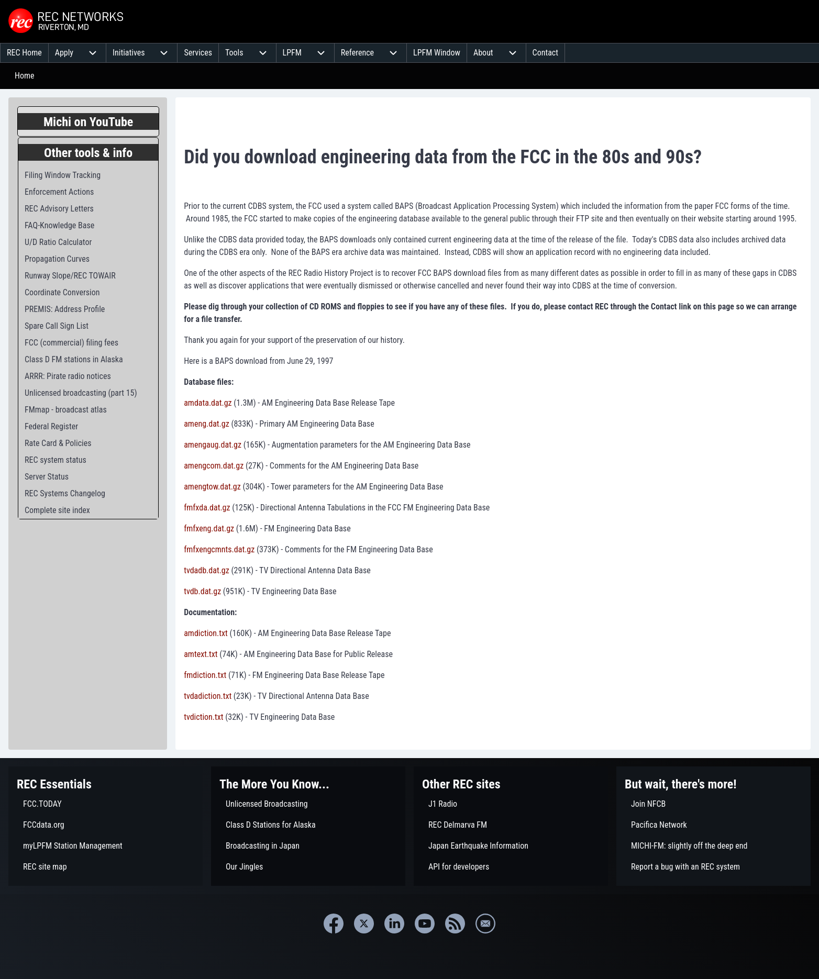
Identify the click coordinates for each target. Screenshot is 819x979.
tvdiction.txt (203, 717)
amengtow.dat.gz (212, 487)
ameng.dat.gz (206, 424)
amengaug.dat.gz (212, 445)
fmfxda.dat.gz (207, 508)
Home (25, 76)
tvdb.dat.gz (202, 591)
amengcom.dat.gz (214, 466)
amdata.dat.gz (207, 403)
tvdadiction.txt (207, 696)
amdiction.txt (206, 633)
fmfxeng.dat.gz (209, 528)
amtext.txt (200, 654)
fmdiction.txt (205, 675)
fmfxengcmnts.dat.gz (219, 549)
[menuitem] (24, 52)
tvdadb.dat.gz (206, 570)
